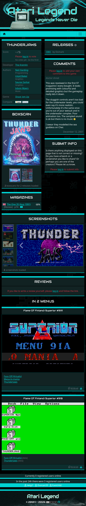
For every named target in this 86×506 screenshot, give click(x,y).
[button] (5, 142)
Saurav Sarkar (22, 82)
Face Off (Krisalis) (13, 376)
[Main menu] (80, 34)
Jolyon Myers (21, 88)
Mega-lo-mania (11, 379)
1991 (48, 51)
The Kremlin (21, 64)
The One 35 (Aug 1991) (19, 204)
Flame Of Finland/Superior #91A (43, 310)
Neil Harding (21, 70)
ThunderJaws (10, 381)
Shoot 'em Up (22, 96)
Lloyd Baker (21, 76)
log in (25, 56)
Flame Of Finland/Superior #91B (43, 398)
